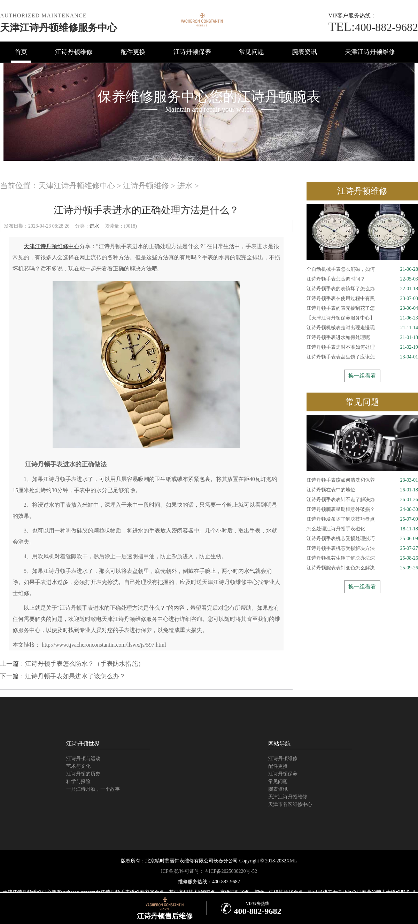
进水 (185, 185)
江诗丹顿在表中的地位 (362, 490)
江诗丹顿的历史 (83, 773)
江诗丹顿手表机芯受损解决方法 (362, 548)
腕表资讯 (304, 51)
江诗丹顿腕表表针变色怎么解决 (362, 568)
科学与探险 (78, 781)
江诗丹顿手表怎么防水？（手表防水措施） (84, 663)
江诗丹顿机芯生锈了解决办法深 (362, 558)
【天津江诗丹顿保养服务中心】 (362, 318)
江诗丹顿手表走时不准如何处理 (362, 347)
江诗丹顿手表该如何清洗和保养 (362, 480)
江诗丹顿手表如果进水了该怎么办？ (75, 676)
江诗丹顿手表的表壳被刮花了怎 (362, 308)
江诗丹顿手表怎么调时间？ (362, 279)
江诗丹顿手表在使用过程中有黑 (362, 298)
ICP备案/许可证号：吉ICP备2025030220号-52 (209, 871)
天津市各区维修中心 (290, 804)
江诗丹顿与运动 (83, 758)
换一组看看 (362, 376)
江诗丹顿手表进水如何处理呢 (362, 337)
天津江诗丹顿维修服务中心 (58, 27)
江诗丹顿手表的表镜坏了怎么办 (362, 289)
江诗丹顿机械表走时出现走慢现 (362, 328)
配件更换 (133, 51)
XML (291, 860)
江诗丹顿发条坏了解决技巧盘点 (362, 519)
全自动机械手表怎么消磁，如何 (362, 269)
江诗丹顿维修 (74, 51)
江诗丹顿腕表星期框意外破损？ (362, 509)
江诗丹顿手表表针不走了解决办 (362, 500)
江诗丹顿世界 (83, 744)
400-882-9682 (373, 27)
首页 (21, 51)
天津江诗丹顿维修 (370, 51)
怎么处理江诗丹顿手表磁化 (362, 529)
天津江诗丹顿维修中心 (76, 185)
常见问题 (251, 51)
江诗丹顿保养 (192, 51)
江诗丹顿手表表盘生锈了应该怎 (362, 357)
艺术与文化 (78, 766)
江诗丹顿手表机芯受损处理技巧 (362, 539)
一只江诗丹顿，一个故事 (93, 789)
